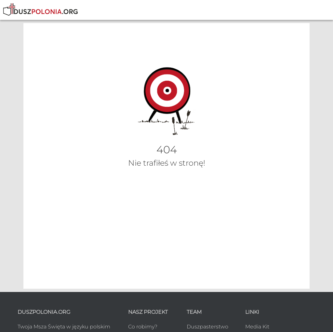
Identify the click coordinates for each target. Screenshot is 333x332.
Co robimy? (142, 327)
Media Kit (257, 327)
